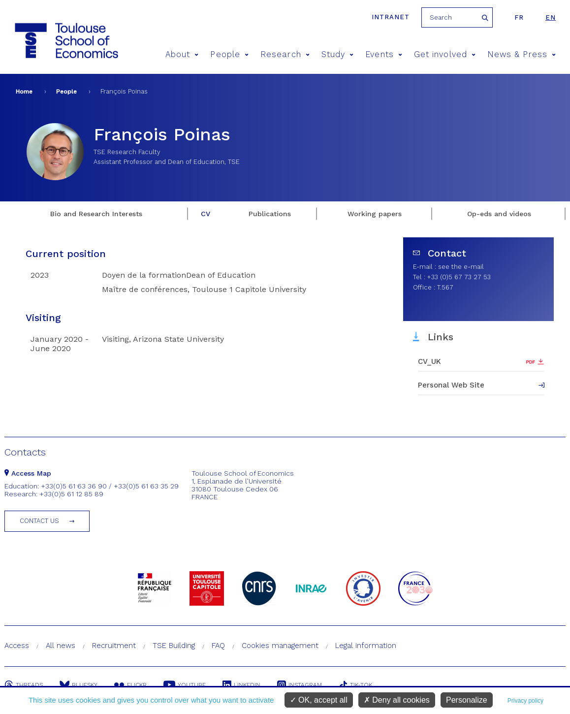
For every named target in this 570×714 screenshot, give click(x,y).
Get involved (444, 54)
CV (205, 214)
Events (383, 54)
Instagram (299, 685)
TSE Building (174, 645)
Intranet (391, 17)
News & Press (521, 54)
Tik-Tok (355, 685)
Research (285, 54)
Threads (23, 685)
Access (16, 645)
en (550, 17)
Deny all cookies (397, 700)
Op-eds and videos (499, 214)
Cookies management (280, 645)
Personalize (466, 700)
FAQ (218, 645)
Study (337, 54)
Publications (270, 214)
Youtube (184, 685)
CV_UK (429, 361)
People (229, 54)
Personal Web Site (451, 385)
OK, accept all (319, 700)
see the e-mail (461, 266)
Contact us (39, 520)
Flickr (130, 685)
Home (24, 91)
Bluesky (78, 685)
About (182, 54)
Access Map (27, 473)
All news (60, 645)
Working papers (375, 214)
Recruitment (114, 645)
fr (519, 17)
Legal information (365, 645)
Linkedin (241, 685)
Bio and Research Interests (96, 214)
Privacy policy (525, 700)
